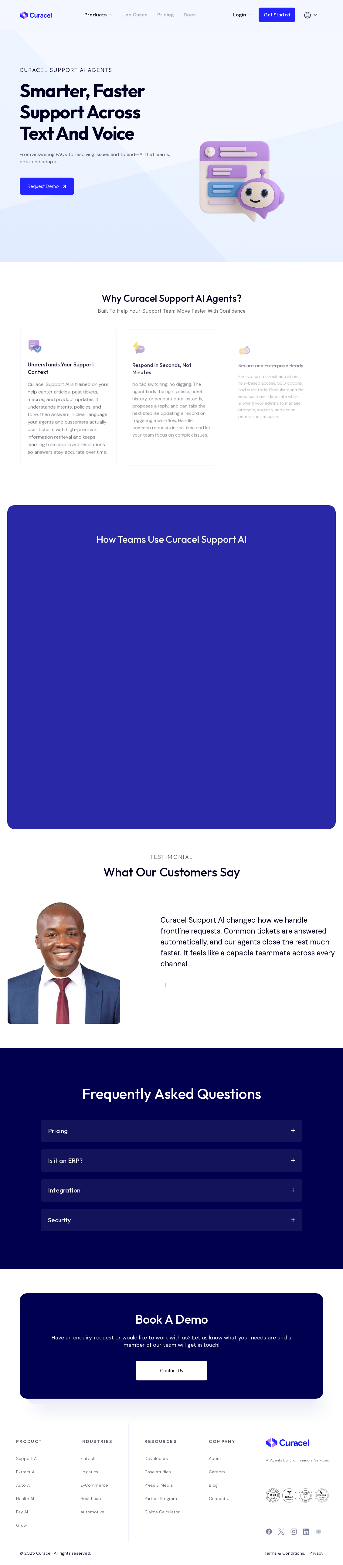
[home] (36, 15)
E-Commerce (94, 1485)
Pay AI (22, 1512)
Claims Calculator (160, 1512)
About (215, 1458)
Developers (156, 1458)
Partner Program (160, 1498)
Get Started (277, 15)
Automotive (92, 1512)
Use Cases (135, 15)
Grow (21, 1525)
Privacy (317, 1553)
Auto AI (23, 1485)
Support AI (27, 1458)
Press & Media (158, 1485)
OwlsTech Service (173, 1564)
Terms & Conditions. (285, 1553)
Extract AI (26, 1472)
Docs (190, 15)
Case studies (157, 1472)
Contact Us (171, 1370)
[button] (98, 15)
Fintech (87, 1458)
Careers (217, 1472)
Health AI (25, 1498)
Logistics (89, 1472)
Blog (213, 1485)
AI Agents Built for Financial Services (297, 1460)
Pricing (165, 15)
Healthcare (91, 1498)
